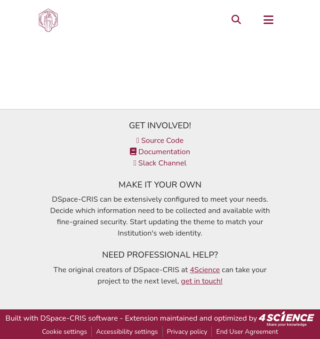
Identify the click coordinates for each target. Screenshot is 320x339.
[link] (286, 318)
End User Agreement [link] (247, 331)
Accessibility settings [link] (127, 331)
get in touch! (202, 281)
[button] (48, 20)
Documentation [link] (160, 152)
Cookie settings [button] (64, 331)
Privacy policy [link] (187, 331)
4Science (205, 270)
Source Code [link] (160, 140)
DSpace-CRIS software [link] (79, 318)
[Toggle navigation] (268, 20)
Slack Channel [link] (160, 163)
